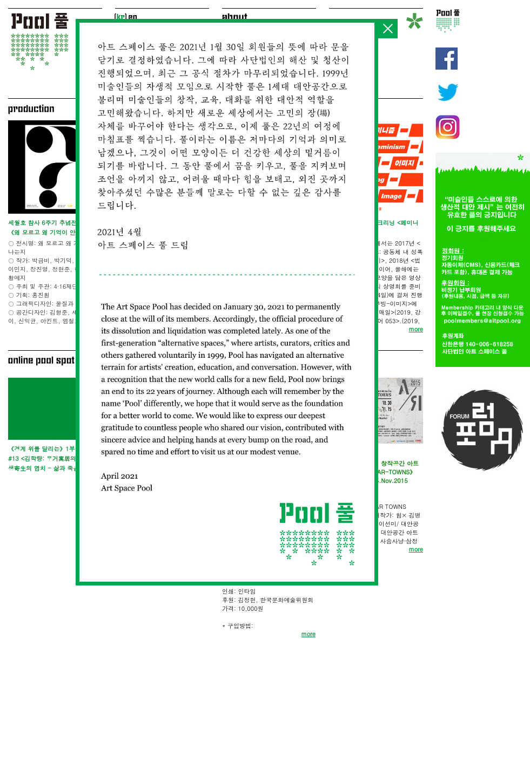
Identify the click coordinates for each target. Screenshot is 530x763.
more (308, 634)
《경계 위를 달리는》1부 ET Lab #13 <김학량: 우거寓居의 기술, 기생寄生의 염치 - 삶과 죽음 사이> (54, 458)
